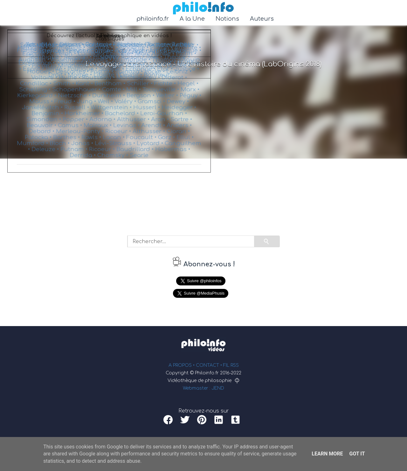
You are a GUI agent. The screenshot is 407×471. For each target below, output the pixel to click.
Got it (357, 454)
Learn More (327, 454)
